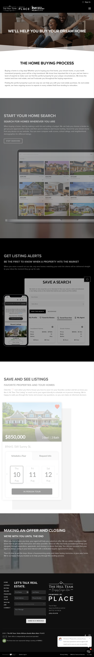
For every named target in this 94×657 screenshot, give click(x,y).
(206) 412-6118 (53, 615)
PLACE (42, 635)
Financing (7, 596)
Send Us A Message (36, 622)
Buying (6, 590)
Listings (7, 587)
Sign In (86, 2)
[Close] (89, 638)
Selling (6, 593)
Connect (7, 609)
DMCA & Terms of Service (77, 654)
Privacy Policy (64, 654)
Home (6, 584)
